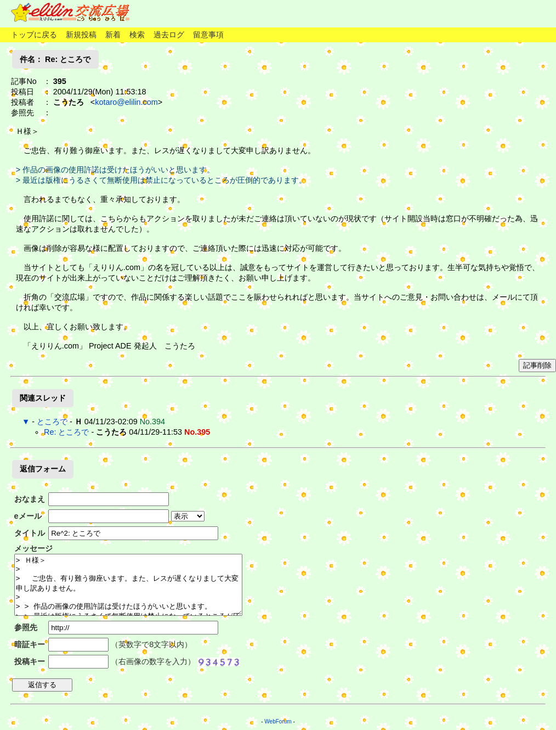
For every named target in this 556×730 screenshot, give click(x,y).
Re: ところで (66, 432)
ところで (52, 421)
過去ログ (169, 34)
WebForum (277, 721)
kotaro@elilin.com (126, 102)
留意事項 (208, 34)
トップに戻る (34, 34)
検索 (137, 34)
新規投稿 (81, 34)
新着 (113, 34)
